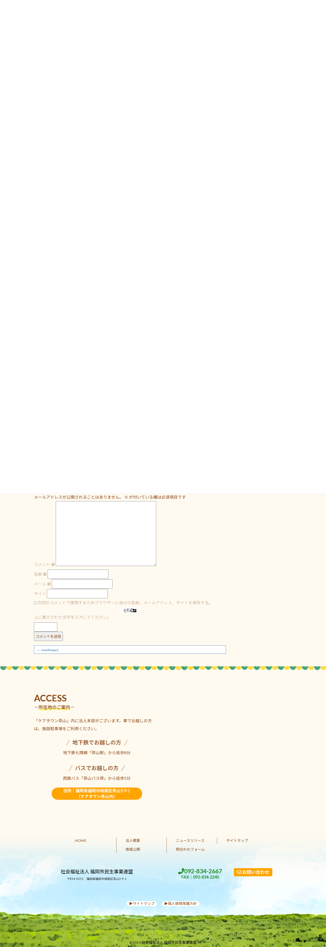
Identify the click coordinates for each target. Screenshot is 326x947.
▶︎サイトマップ (141, 903)
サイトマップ (237, 840)
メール (42, 583)
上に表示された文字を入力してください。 (72, 617)
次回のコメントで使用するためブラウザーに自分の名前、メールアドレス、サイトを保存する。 (125, 602)
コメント (44, 564)
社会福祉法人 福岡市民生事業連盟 (97, 871)
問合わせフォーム (190, 849)
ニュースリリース (190, 840)
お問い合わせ (253, 872)
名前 (40, 574)
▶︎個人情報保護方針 (180, 903)
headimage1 (50, 650)
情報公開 (133, 849)
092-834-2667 (200, 873)
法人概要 (133, 840)
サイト (40, 593)
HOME (80, 840)
